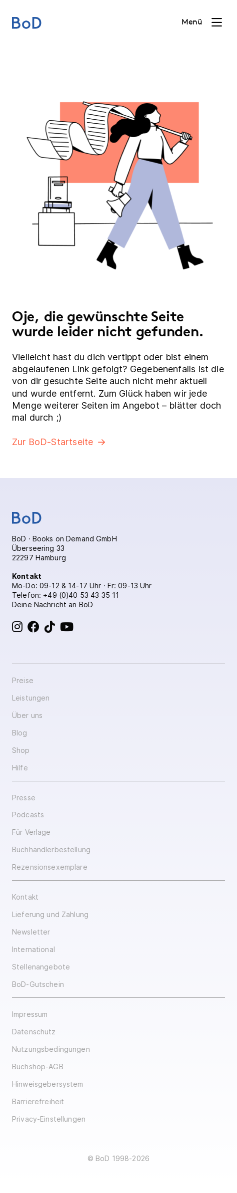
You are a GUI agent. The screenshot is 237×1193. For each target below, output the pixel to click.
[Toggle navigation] (201, 22)
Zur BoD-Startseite (52, 442)
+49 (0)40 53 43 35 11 (81, 595)
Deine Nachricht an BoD (52, 604)
